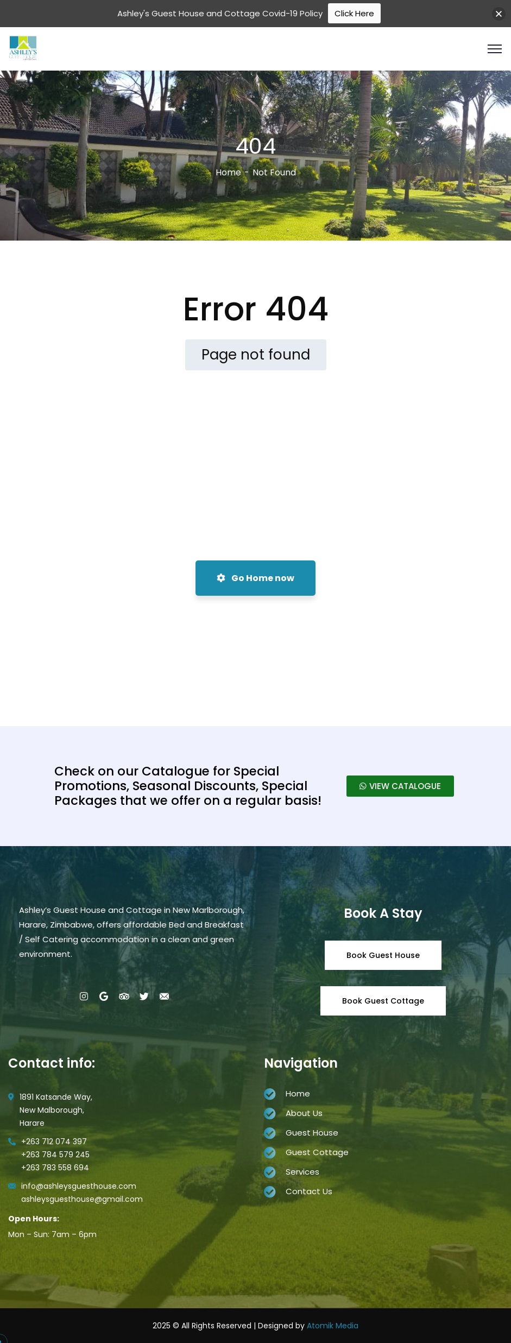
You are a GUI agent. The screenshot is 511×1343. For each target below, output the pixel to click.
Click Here (354, 13)
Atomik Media (332, 1325)
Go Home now (255, 578)
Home (228, 172)
